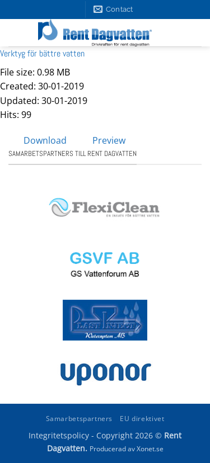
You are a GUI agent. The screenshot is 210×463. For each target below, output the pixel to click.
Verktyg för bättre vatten (42, 53)
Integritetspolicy (59, 435)
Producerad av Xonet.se (127, 449)
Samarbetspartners (79, 418)
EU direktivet (142, 418)
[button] (191, 33)
